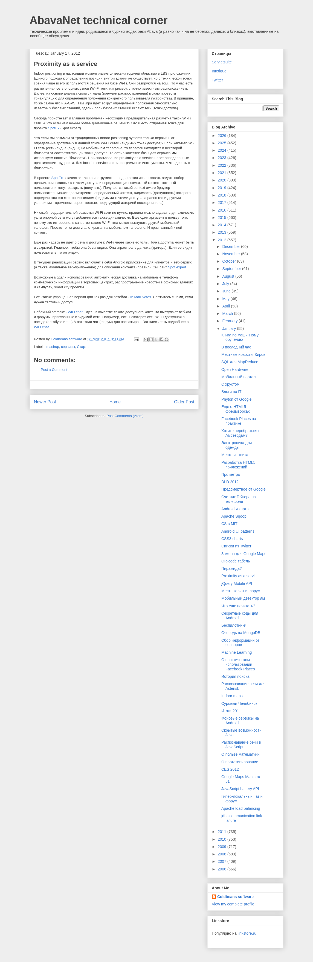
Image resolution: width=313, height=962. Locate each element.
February (230, 321)
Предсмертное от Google (243, 489)
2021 (222, 173)
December (231, 246)
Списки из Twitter (236, 546)
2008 (222, 854)
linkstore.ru (246, 933)
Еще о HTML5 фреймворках (235, 408)
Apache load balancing (240, 808)
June (226, 291)
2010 (222, 839)
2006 (222, 869)
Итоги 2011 (231, 711)
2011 (222, 831)
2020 (222, 180)
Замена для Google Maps (243, 554)
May (226, 299)
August (228, 276)
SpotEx (53, 128)
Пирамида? (231, 568)
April (226, 306)
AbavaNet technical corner (99, 20)
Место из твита (234, 455)
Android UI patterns (237, 531)
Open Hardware (234, 369)
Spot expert (177, 267)
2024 (222, 150)
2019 (222, 188)
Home (115, 402)
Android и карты (235, 509)
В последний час (236, 347)
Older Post (184, 402)
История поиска (235, 676)
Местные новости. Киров (243, 354)
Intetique (219, 71)
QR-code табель (235, 561)
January (229, 328)
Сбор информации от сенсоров (240, 642)
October (229, 261)
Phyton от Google (236, 399)
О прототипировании (239, 762)
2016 (222, 210)
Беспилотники (233, 625)
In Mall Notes (140, 297)
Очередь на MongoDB (240, 632)
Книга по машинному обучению (240, 337)
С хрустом (230, 384)
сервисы (68, 347)
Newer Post (45, 402)
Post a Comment (54, 370)
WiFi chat (75, 312)
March (228, 313)
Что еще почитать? (238, 606)
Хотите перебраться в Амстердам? (240, 433)
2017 (222, 202)
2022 (222, 165)
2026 (222, 135)
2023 (222, 158)
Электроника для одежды (236, 445)
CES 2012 (230, 769)
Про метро (230, 474)
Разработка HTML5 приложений (238, 464)
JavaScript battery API (240, 789)
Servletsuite (222, 62)
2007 (222, 861)
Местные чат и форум (240, 591)
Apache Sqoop (234, 516)
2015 (222, 217)
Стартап (83, 347)
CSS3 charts (232, 538)
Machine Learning (236, 652)
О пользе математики (240, 754)
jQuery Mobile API (236, 583)
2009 (222, 846)
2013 (222, 232)
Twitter (217, 80)
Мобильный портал (238, 377)
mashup (53, 347)
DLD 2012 (230, 482)
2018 (222, 195)
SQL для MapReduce (239, 362)
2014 (222, 225)
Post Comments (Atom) (124, 416)
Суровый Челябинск (239, 703)
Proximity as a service (240, 576)
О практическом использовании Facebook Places (238, 664)
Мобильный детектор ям (243, 598)
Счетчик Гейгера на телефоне (238, 499)
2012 (222, 240)
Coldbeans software (235, 896)
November (231, 254)
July (226, 283)
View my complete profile (233, 904)
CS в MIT (229, 523)
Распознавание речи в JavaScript (241, 744)
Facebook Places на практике (238, 421)
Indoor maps (232, 696)
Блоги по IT (231, 391)
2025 (222, 143)
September (232, 268)
